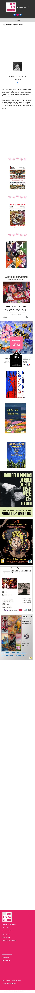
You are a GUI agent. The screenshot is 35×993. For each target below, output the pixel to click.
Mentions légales (6, 960)
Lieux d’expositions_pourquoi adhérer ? (11, 980)
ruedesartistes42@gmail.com (9, 940)
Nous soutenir (5, 957)
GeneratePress (27, 991)
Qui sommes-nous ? (7, 954)
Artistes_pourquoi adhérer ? (9, 983)
